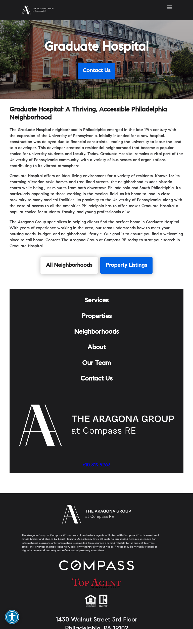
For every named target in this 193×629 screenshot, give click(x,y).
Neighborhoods (96, 332)
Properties (97, 316)
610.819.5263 (97, 465)
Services (96, 301)
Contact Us (96, 71)
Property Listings (126, 265)
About (96, 347)
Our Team (96, 363)
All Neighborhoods (69, 265)
